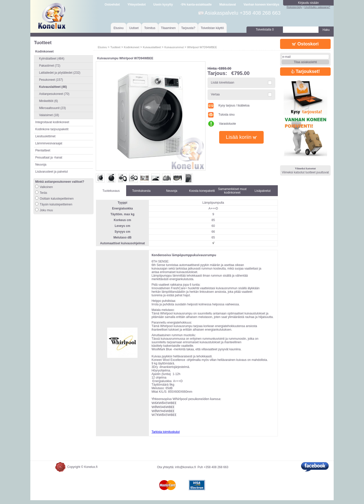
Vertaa (215, 94)
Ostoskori (305, 43)
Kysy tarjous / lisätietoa (228, 105)
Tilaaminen (168, 28)
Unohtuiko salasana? (317, 7)
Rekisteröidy (294, 7)
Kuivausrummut (174, 47)
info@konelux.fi (185, 471)
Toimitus (149, 28)
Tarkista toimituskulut (165, 432)
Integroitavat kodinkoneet (52, 122)
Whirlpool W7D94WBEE (202, 47)
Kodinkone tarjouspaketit (51, 129)
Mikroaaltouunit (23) (52, 108)
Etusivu (118, 28)
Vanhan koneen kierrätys (261, 4)
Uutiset (134, 28)
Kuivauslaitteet (152, 47)
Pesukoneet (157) (51, 80)
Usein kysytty (163, 4)
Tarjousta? (188, 28)
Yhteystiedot (136, 4)
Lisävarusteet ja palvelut (51, 171)
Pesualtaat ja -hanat (48, 157)
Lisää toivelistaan (222, 82)
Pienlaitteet (42, 150)
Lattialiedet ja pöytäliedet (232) (59, 72)
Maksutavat (227, 4)
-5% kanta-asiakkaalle (196, 4)
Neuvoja (40, 164)
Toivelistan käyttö (212, 28)
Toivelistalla (265, 29)
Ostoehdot (112, 4)
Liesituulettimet (45, 136)
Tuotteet (115, 47)
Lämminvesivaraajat (48, 143)
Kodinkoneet (131, 47)
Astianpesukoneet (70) (54, 94)
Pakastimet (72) (49, 65)
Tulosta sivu (221, 114)
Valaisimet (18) (49, 115)
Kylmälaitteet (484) (51, 58)
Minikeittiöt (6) (48, 101)
